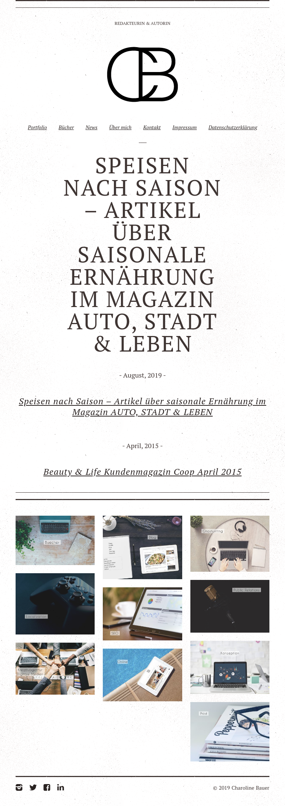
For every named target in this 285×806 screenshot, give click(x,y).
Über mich (120, 127)
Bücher (66, 127)
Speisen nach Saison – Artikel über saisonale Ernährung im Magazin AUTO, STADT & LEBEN (142, 406)
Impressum (184, 127)
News (92, 127)
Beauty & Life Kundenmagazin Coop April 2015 (142, 471)
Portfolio (37, 127)
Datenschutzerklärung (233, 127)
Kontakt (152, 127)
